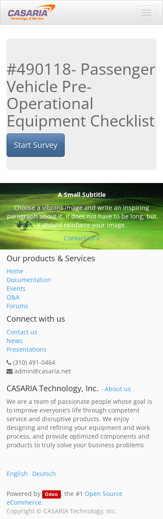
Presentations (27, 349)
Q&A (13, 297)
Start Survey (35, 145)
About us (118, 389)
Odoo (51, 494)
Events (16, 288)
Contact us (22, 332)
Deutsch (44, 473)
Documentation (29, 280)
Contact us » (82, 238)
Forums (17, 306)
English (17, 473)
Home (15, 271)
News (15, 340)
